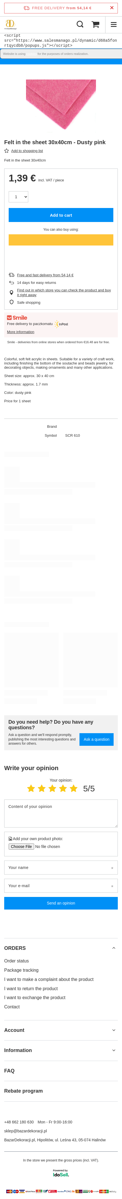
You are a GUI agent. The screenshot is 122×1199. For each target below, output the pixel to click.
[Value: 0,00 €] (95, 24)
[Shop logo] (10, 24)
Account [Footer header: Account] (14, 1030)
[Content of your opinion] (61, 814)
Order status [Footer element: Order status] (16, 961)
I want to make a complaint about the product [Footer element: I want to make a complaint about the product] (48, 979)
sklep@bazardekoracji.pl (25, 1131)
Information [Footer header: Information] (18, 1050)
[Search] (80, 24)
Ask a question (96, 739)
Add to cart (61, 215)
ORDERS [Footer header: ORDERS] (15, 948)
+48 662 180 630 (19, 1122)
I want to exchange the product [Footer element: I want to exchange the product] (34, 997)
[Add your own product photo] (46, 846)
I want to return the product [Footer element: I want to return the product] (31, 988)
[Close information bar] (111, 8)
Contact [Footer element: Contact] (12, 1006)
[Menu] (113, 24)
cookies (31, 53)
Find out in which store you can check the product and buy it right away (64, 292)
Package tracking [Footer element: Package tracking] (21, 970)
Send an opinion (61, 903)
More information (20, 332)
